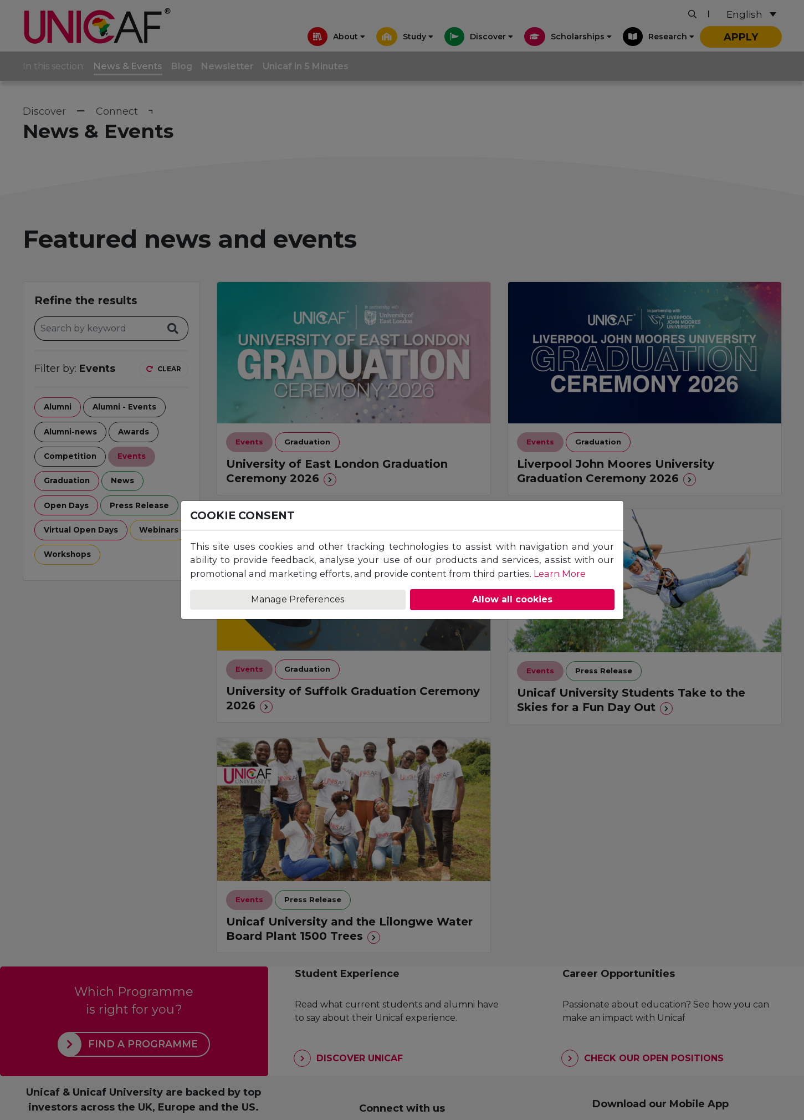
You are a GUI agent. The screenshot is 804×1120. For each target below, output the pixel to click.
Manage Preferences (297, 599)
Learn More (560, 573)
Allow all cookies (512, 599)
